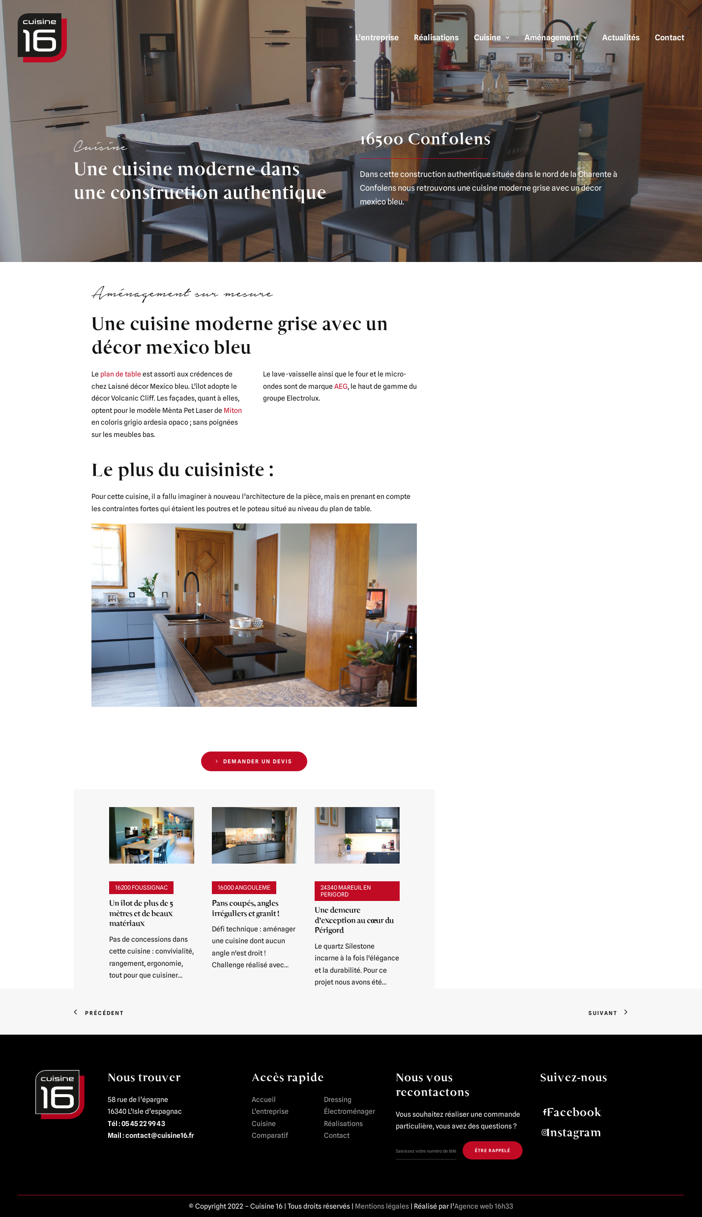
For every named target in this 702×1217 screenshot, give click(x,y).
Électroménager (349, 1111)
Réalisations (436, 37)
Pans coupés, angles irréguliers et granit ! (245, 908)
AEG (341, 386)
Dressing (337, 1099)
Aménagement (556, 37)
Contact (669, 37)
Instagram (573, 1132)
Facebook (574, 1112)
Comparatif (270, 1135)
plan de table (120, 374)
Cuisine (491, 37)
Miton (233, 410)
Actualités (621, 37)
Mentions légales (382, 1206)
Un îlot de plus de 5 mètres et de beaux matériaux (141, 913)
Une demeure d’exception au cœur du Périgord (354, 920)
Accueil (264, 1099)
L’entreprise (377, 37)
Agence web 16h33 (483, 1206)
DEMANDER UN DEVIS (254, 761)
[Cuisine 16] (42, 37)
